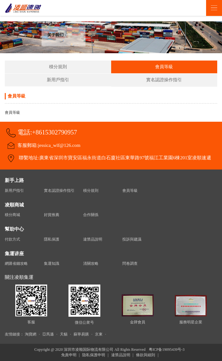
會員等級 (164, 66)
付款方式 (12, 239)
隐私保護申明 (93, 355)
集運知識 (51, 263)
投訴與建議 (131, 239)
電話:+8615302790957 (47, 132)
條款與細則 (145, 355)
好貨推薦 (51, 215)
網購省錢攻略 (16, 263)
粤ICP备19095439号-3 (167, 349)
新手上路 (14, 180)
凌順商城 (14, 204)
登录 (182, 7)
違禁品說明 (92, 239)
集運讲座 (14, 253)
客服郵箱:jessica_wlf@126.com (49, 145)
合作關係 (90, 215)
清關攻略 (90, 263)
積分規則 (58, 66)
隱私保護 (51, 239)
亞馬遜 (48, 334)
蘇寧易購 (81, 334)
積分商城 (12, 215)
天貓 (64, 334)
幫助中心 (14, 229)
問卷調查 (130, 263)
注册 (195, 7)
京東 (99, 334)
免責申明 (68, 355)
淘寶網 (30, 334)
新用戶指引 (58, 79)
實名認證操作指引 (164, 79)
